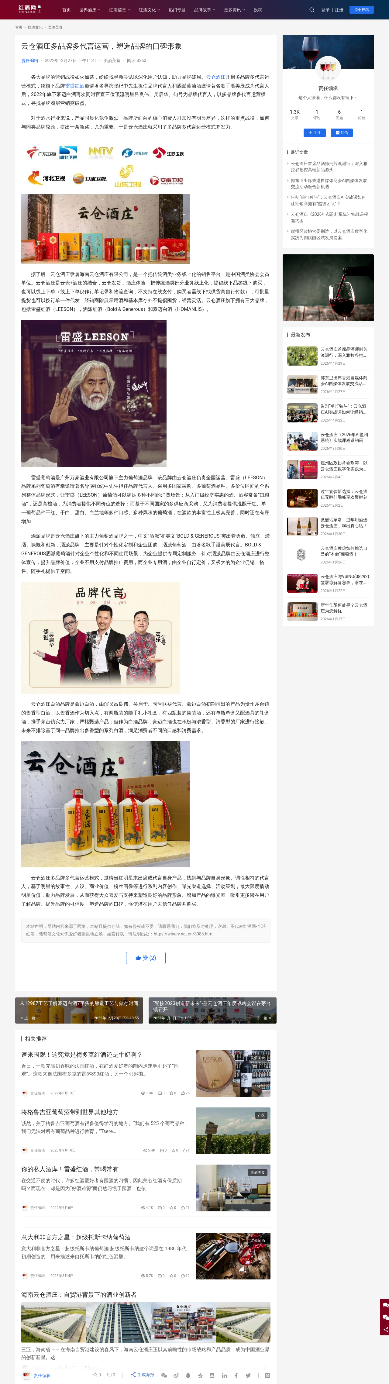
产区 (261, 1118)
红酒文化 (153, 9)
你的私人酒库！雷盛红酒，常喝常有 (70, 1173)
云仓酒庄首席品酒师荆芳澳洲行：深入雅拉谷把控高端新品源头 (344, 355)
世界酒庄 (94, 9)
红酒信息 (124, 9)
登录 (325, 9)
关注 (314, 133)
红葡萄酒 (257, 1249)
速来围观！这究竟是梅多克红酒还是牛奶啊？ (82, 1055)
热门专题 (183, 9)
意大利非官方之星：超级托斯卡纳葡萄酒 (76, 1245)
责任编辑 (29, 60)
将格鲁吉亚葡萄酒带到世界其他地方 (70, 1114)
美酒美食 (112, 60)
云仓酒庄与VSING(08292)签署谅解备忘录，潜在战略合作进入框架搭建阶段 (345, 582)
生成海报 (143, 1375)
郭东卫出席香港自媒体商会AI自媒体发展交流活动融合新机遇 (344, 383)
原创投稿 (361, 10)
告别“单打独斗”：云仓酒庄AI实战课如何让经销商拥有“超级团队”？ (344, 412)
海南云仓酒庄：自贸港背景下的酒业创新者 (79, 1304)
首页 (73, 9)
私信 (342, 133)
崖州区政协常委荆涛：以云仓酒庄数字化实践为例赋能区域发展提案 (344, 468)
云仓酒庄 (215, 77)
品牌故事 (209, 9)
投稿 (264, 9)
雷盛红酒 (74, 86)
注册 (339, 9)
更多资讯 (238, 9)
